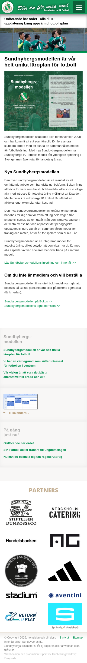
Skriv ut (64, 637)
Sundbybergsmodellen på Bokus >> (28, 301)
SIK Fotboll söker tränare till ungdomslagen (34, 450)
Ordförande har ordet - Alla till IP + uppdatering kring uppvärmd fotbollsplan (36, 21)
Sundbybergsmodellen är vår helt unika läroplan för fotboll (31, 352)
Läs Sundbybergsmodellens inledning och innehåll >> (40, 262)
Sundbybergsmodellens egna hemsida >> (32, 305)
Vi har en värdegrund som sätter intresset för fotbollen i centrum (33, 363)
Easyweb (10, 658)
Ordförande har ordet (18, 443)
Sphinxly (45, 654)
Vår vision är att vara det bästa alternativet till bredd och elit (25, 375)
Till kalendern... (18, 413)
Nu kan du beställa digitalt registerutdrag (32, 456)
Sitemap (77, 637)
